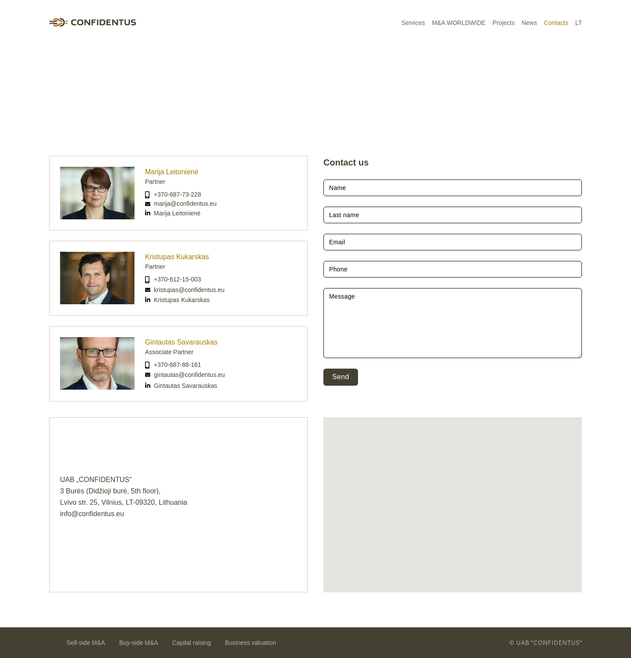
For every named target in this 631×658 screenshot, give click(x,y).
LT (578, 22)
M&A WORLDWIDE (459, 22)
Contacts (556, 22)
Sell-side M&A (86, 642)
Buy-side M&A (138, 642)
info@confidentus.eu (92, 513)
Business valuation (250, 642)
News (529, 22)
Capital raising (191, 642)
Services (413, 22)
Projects (504, 22)
